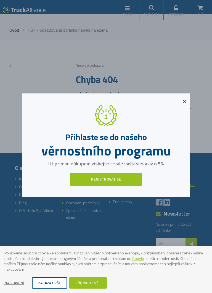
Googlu (138, 258)
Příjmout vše (88, 283)
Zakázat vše (49, 283)
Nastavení (14, 283)
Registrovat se (106, 179)
